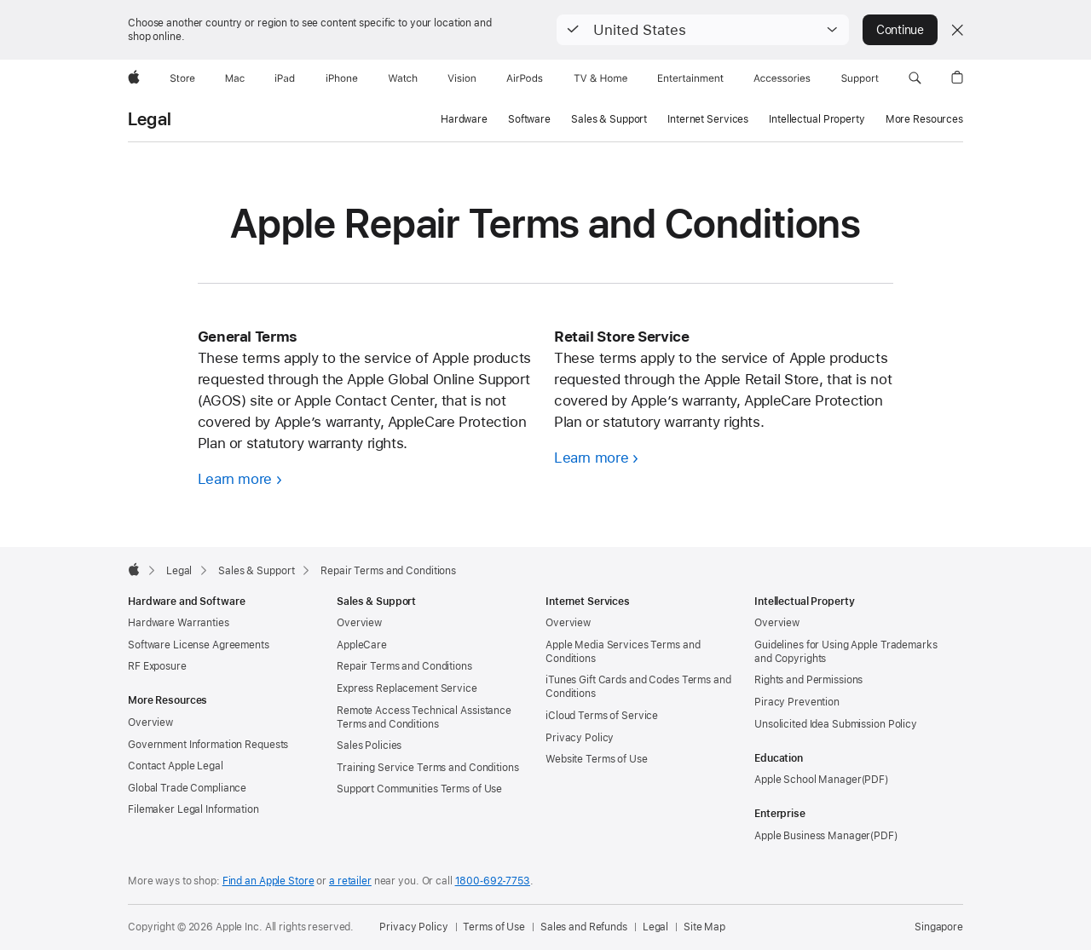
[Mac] (234, 78)
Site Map (704, 927)
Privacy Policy (580, 738)
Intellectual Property (816, 119)
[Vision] (462, 78)
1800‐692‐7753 (492, 881)
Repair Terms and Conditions (404, 666)
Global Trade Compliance (187, 788)
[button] (702, 30)
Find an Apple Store (268, 881)
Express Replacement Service (407, 688)
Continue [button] (900, 30)
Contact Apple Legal (175, 766)
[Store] (182, 78)
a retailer (350, 881)
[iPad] (285, 78)
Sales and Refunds (583, 927)
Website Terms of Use (597, 759)
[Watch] (402, 78)
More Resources (924, 119)
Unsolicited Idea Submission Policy (835, 724)
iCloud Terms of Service (602, 716)
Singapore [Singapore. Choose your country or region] (939, 927)
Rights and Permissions (808, 680)
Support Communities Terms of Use (419, 789)
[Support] (860, 78)
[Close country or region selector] (957, 29)
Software (529, 119)
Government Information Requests (208, 745)
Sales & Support (609, 119)
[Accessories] (782, 78)
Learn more (235, 478)
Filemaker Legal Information (193, 809)
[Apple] (134, 78)
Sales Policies (369, 745)
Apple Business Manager (812, 836)
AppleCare (362, 645)
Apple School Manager (808, 780)
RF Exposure (157, 666)
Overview (150, 722)
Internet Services (707, 119)
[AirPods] (524, 78)
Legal (149, 119)
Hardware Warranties (178, 623)
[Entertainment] (690, 78)
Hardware (464, 119)
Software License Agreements (198, 645)
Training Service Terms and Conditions (428, 768)
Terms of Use (494, 927)
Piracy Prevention (797, 702)
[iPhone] (342, 78)
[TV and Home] (600, 78)
